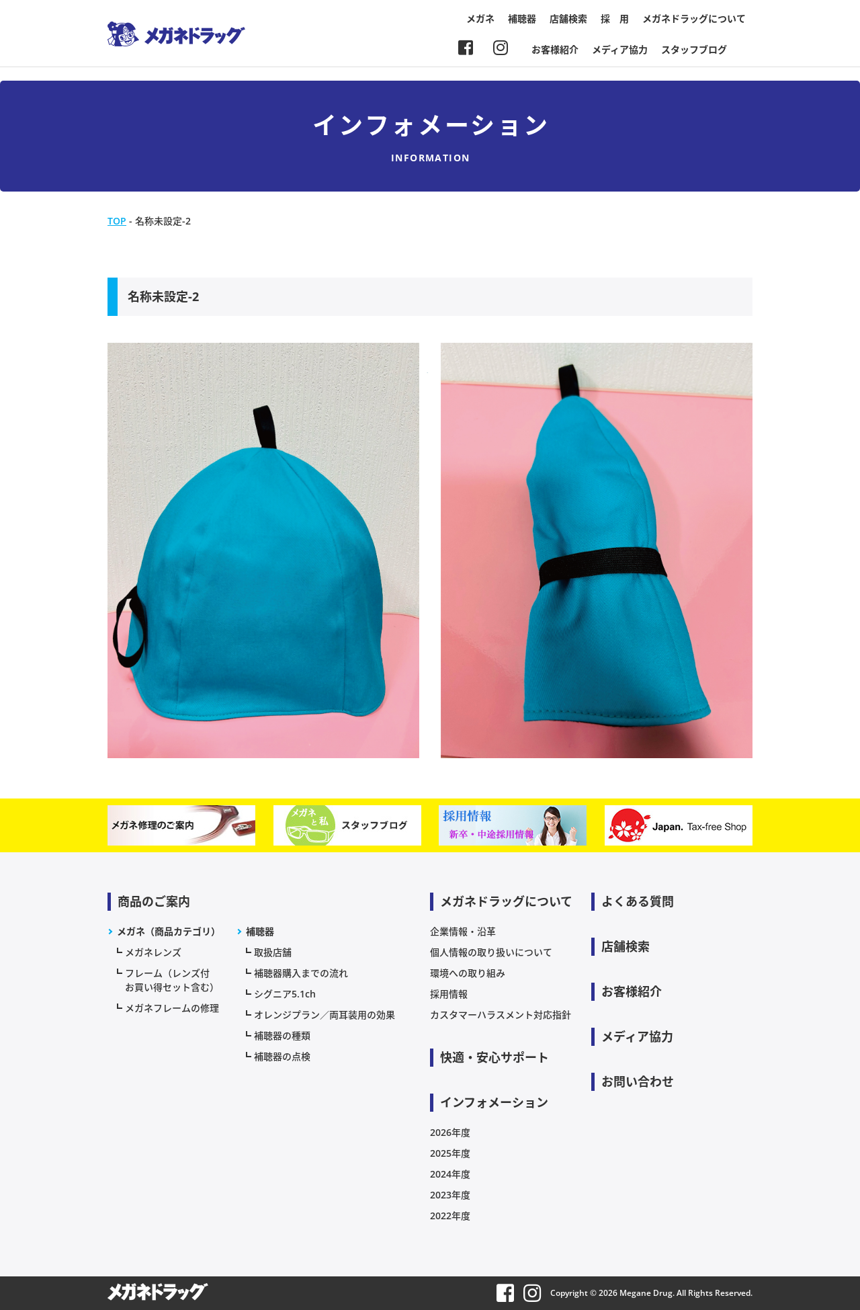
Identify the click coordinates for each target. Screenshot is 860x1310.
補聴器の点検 (282, 1056)
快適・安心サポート (494, 1057)
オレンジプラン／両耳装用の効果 (324, 1014)
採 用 (615, 18)
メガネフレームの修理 (172, 1007)
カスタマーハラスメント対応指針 (500, 1014)
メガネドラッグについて (694, 18)
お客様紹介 (554, 49)
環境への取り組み (467, 973)
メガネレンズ (153, 952)
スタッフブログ (694, 49)
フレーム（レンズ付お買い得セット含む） (172, 980)
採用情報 (449, 993)
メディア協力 (620, 49)
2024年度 (450, 1174)
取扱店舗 (273, 952)
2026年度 (450, 1132)
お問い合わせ (637, 1081)
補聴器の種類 (282, 1035)
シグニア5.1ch (285, 993)
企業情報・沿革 (463, 931)
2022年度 (450, 1215)
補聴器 (522, 18)
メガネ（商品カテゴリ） (168, 931)
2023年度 (450, 1194)
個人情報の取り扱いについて (491, 952)
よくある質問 (637, 901)
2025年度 (450, 1153)
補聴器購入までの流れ (301, 973)
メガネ (480, 18)
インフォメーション (494, 1102)
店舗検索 (568, 18)
